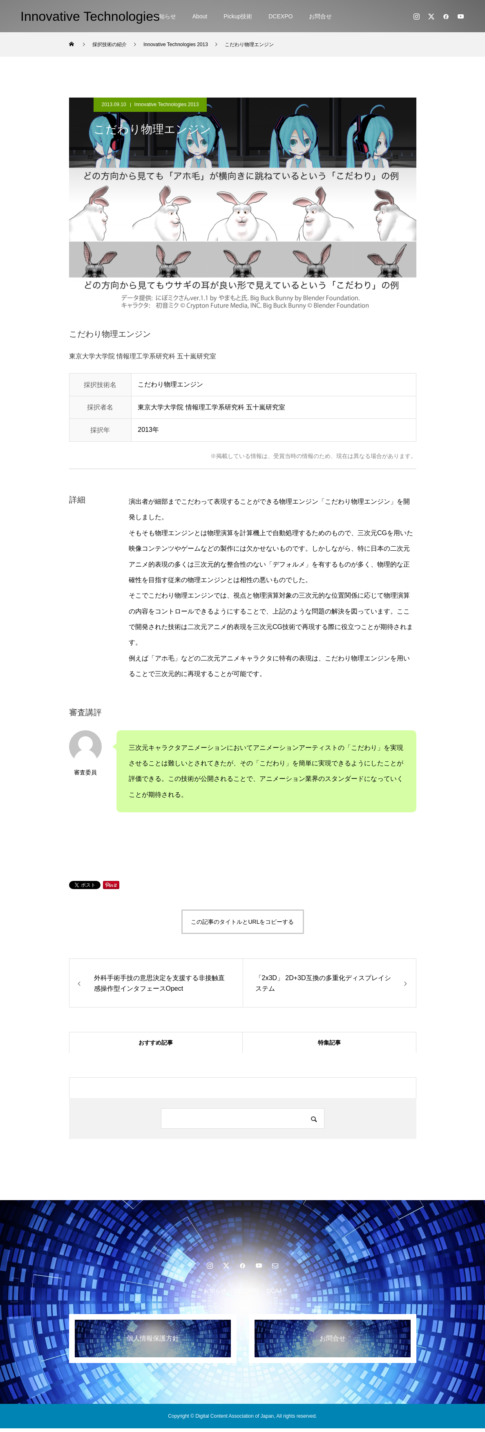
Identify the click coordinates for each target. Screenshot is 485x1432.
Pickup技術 (238, 16)
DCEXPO (280, 16)
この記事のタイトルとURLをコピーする (242, 921)
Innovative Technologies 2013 (166, 104)
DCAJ (274, 1294)
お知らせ (164, 16)
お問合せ (320, 16)
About (200, 16)
